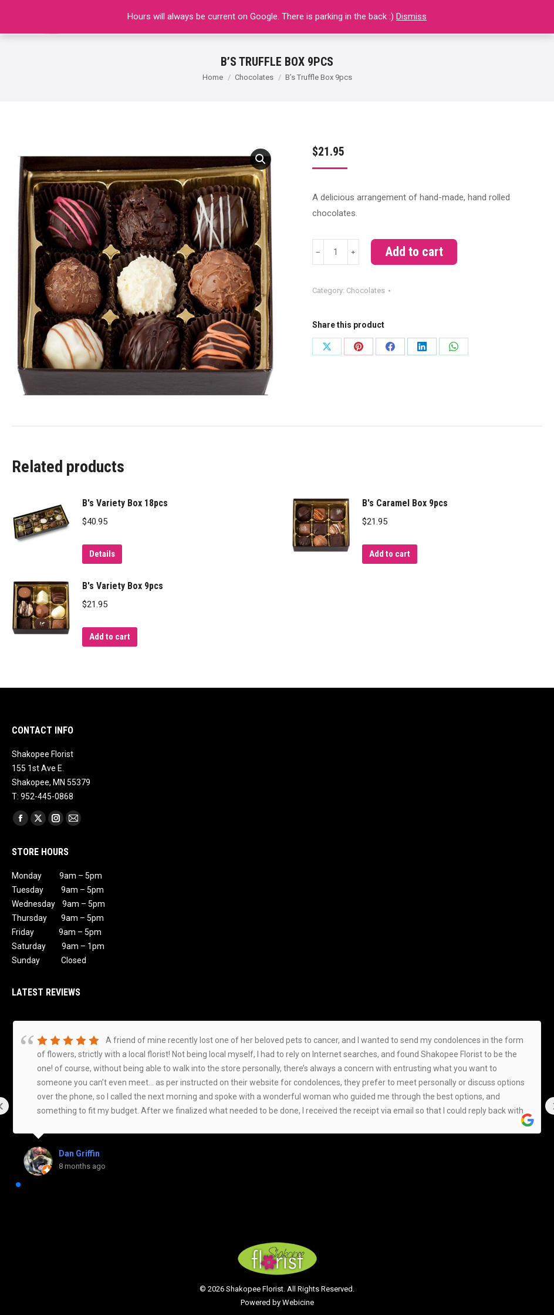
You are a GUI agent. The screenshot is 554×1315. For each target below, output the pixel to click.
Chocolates (365, 290)
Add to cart (414, 251)
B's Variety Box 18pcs (125, 503)
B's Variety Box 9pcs (122, 585)
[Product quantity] (335, 252)
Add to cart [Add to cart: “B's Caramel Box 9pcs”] (389, 554)
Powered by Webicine (277, 1302)
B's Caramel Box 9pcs (405, 503)
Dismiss (411, 16)
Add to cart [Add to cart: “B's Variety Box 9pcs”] (109, 636)
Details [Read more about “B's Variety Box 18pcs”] (102, 554)
